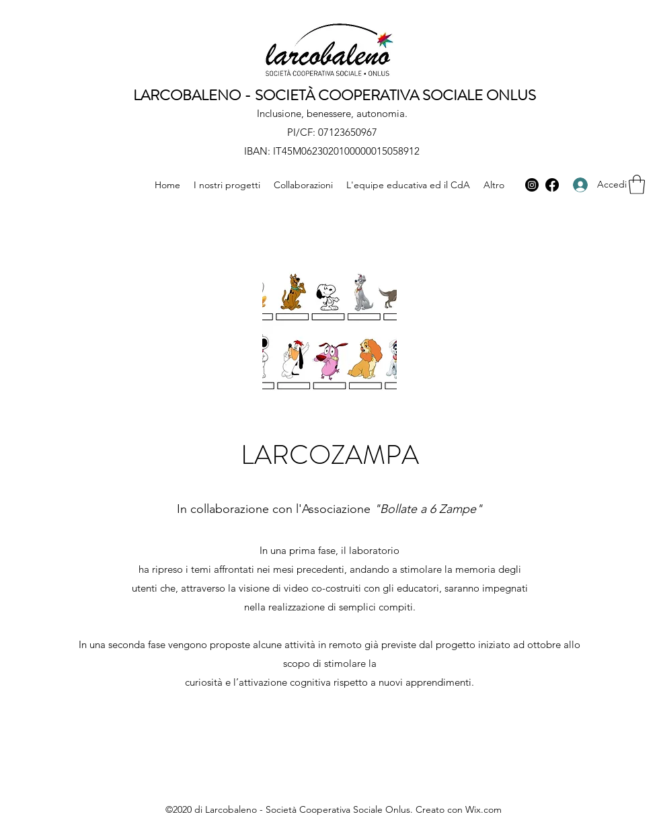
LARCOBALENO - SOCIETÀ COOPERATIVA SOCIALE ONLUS (334, 95)
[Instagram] (532, 185)
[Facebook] (552, 185)
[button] (637, 184)
